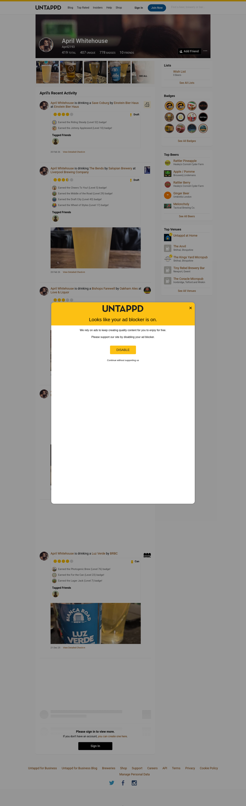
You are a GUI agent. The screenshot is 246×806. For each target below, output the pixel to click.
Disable (123, 350)
